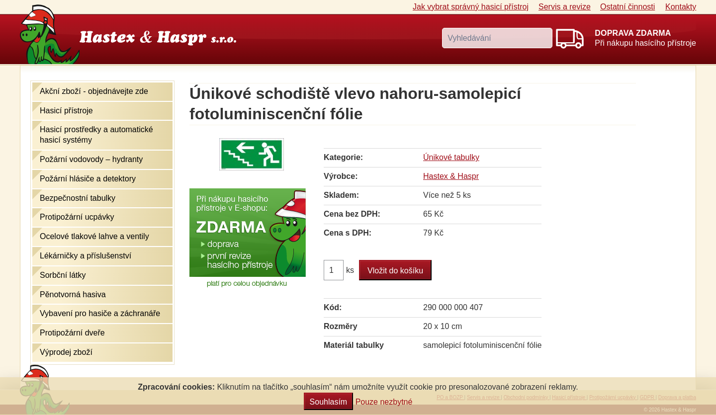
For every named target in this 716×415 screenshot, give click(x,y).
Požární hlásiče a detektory (88, 178)
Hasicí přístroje (66, 110)
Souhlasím (329, 402)
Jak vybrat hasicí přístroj (471, 6)
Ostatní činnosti (627, 6)
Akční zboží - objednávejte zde (94, 91)
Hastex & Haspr (451, 176)
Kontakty (680, 6)
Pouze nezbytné (384, 402)
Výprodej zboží (66, 352)
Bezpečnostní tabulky (77, 198)
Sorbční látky (63, 275)
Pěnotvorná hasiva (73, 294)
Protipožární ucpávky (77, 217)
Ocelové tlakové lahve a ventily (94, 236)
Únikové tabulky (451, 157)
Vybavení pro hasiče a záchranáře (100, 313)
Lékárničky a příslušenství (85, 255)
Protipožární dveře (72, 333)
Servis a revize (564, 6)
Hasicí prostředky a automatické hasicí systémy (96, 134)
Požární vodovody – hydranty (91, 159)
